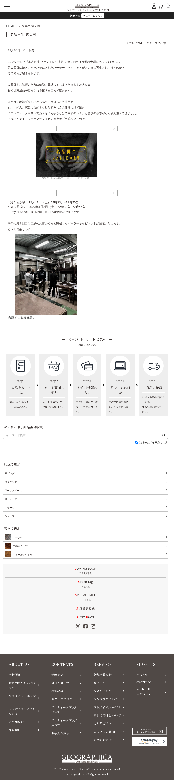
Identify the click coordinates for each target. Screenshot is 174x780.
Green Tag (85, 584)
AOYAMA (143, 675)
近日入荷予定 (60, 683)
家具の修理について (107, 715)
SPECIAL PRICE (85, 597)
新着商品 (57, 675)
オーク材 (17, 537)
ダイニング (11, 482)
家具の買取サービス (107, 707)
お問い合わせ (103, 740)
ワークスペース (13, 490)
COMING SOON (85, 571)
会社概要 (15, 675)
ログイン (100, 683)
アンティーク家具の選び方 (64, 722)
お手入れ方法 (60, 733)
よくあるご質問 (104, 732)
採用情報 (15, 730)
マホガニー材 (19, 546)
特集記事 (57, 691)
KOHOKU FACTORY (143, 691)
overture (143, 681)
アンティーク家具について (64, 709)
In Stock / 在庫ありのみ (153, 442)
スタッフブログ (62, 699)
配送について (103, 691)
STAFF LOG (85, 616)
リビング (9, 473)
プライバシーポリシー (22, 698)
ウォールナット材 (21, 554)
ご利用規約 (16, 722)
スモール (9, 507)
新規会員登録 (85, 608)
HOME (10, 26)
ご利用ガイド (103, 723)
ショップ (9, 516)
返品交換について (106, 699)
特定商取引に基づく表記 (22, 685)
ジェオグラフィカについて (22, 711)
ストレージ (11, 499)
